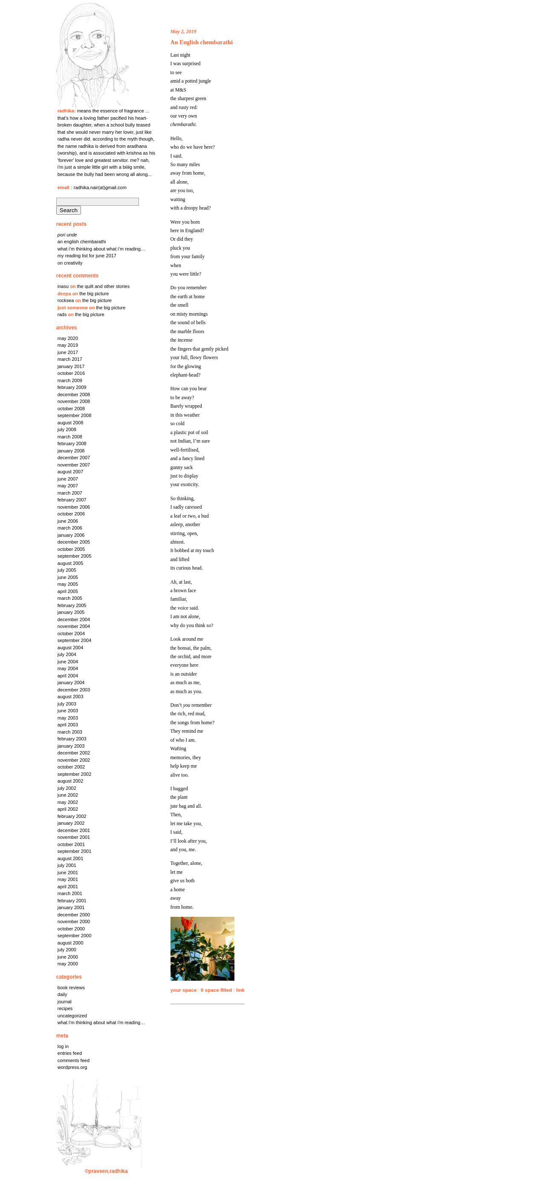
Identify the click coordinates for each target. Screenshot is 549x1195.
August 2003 (71, 696)
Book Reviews (71, 987)
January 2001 (71, 907)
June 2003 (68, 710)
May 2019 (68, 345)
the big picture (94, 293)
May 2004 (68, 668)
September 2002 (75, 774)
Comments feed (74, 1060)
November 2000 (74, 921)
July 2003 (67, 703)
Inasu (63, 286)
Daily (62, 994)
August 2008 (71, 422)
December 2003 (74, 689)
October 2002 (71, 766)
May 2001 (68, 879)
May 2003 (68, 717)
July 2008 (67, 429)
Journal (65, 1001)
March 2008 (70, 436)
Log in (63, 1046)
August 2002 (71, 780)
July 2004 (67, 654)
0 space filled (216, 990)
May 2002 (68, 802)
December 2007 (74, 457)
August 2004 (71, 647)
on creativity (70, 262)
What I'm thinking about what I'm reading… (101, 1022)
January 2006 (71, 535)
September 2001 (75, 851)
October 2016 (71, 373)
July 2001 (67, 865)
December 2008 (74, 394)
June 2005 (68, 577)
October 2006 (71, 513)
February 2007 (72, 499)
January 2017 (71, 366)
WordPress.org (72, 1067)
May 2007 (68, 485)
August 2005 (71, 563)
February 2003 (72, 738)
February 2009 (72, 387)
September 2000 (75, 935)
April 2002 (68, 809)
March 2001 (70, 893)
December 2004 (74, 619)
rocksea (66, 300)
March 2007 (70, 492)
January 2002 (71, 823)
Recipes (65, 1008)
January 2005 (71, 612)
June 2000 (68, 956)
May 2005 (68, 584)
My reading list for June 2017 (87, 255)
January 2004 (71, 682)
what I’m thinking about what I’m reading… (101, 248)
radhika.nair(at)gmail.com (100, 187)
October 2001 (71, 844)
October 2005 (71, 549)
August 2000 (71, 942)
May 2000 (68, 963)
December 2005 (74, 541)
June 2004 (68, 661)
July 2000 (67, 949)
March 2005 (70, 598)
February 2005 (72, 605)
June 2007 (68, 478)
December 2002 (74, 752)
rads (62, 314)
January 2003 (71, 746)
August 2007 (71, 471)
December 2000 (74, 914)
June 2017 (68, 352)
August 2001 (71, 858)
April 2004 (68, 675)
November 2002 (74, 760)
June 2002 (68, 795)
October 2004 (71, 633)
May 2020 (68, 338)
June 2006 (68, 521)
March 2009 (70, 380)
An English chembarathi (82, 241)
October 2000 (71, 928)
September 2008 (75, 415)
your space (183, 990)
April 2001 (68, 886)
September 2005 (75, 556)
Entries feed (70, 1053)
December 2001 (74, 830)
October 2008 (71, 408)
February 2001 (72, 900)
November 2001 (74, 837)
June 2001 (68, 872)
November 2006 (74, 507)
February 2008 (72, 443)
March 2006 (70, 527)
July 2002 (67, 788)
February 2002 (72, 816)
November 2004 (74, 626)
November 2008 (74, 401)
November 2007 (74, 464)
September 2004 (75, 640)
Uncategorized (72, 1015)
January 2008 (71, 450)
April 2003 (68, 724)
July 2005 (67, 570)
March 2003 (70, 731)
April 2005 (68, 591)
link (240, 990)
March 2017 (70, 359)
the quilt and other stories (103, 286)
